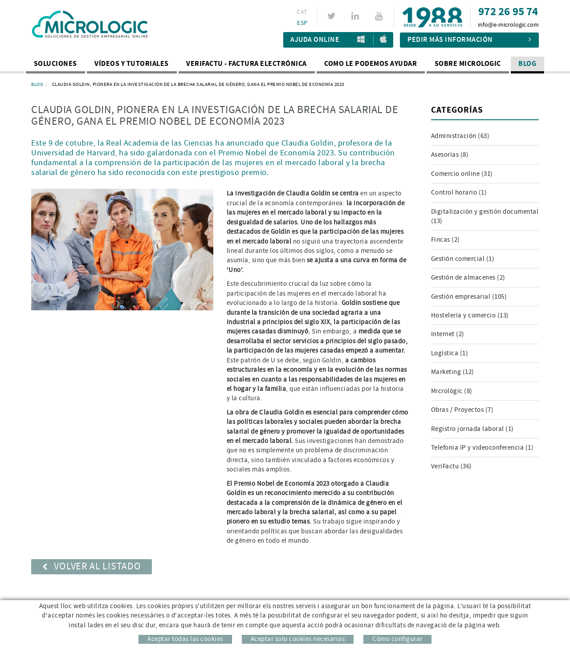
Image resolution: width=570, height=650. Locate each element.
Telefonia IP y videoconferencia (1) (482, 447)
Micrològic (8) (451, 391)
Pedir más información (469, 40)
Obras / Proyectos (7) (462, 410)
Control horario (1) (459, 192)
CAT (302, 12)
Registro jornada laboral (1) (472, 429)
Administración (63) (460, 136)
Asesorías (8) (450, 154)
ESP (302, 23)
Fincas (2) (445, 240)
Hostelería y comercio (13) (470, 315)
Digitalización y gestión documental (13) (485, 216)
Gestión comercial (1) (463, 259)
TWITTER (332, 16)
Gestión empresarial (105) (469, 296)
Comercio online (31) (462, 174)
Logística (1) (449, 353)
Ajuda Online (314, 40)
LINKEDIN (356, 16)
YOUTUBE (380, 16)
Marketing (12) (452, 372)
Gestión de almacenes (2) (468, 277)
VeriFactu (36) (451, 466)
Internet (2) (447, 334)
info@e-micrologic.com (508, 25)
